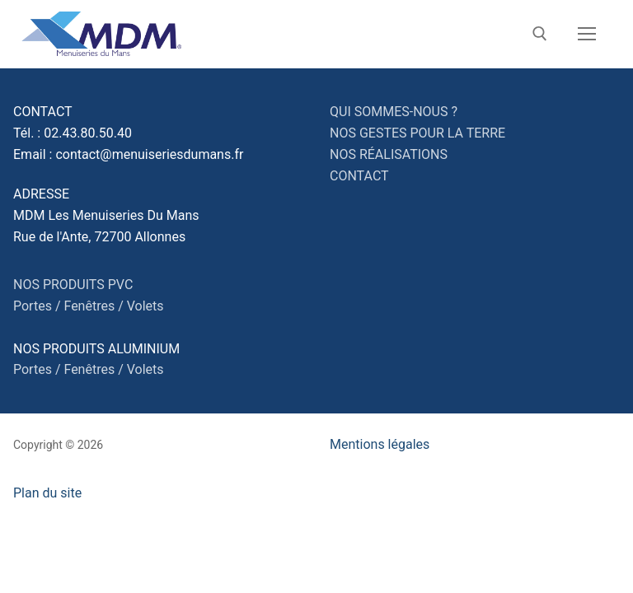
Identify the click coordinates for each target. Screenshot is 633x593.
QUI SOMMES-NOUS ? (393, 111)
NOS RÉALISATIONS (389, 154)
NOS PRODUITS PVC (73, 284)
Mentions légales (379, 444)
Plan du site (47, 493)
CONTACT (359, 176)
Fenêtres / (93, 306)
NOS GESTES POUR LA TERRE (417, 133)
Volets (145, 306)
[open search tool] (539, 33)
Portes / (36, 306)
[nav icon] (586, 34)
